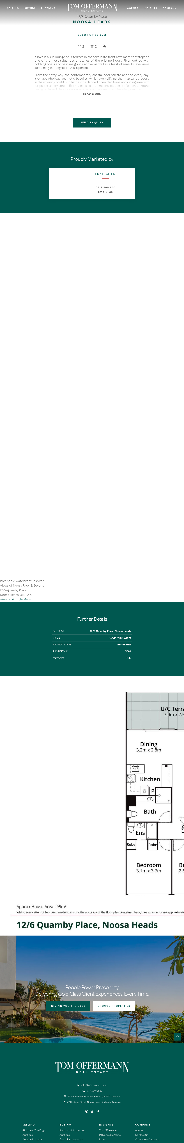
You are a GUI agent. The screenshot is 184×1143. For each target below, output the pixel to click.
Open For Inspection (71, 1081)
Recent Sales (29, 1086)
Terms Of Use (28, 1112)
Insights (150, 8)
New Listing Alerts (69, 1086)
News (102, 1081)
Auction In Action (32, 1081)
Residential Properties (72, 1072)
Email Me (105, 192)
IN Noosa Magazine (110, 1077)
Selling (13, 8)
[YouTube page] (97, 1054)
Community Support (147, 1081)
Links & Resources (145, 1086)
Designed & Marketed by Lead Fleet (153, 1112)
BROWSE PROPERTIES (114, 948)
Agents (132, 8)
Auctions (48, 8)
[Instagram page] (92, 1054)
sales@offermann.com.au (94, 1027)
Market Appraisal (32, 1090)
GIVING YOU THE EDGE (68, 948)
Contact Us (141, 1077)
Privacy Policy (44, 1112)
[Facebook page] (87, 1054)
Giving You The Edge (33, 1072)
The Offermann (108, 1072)
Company (169, 8)
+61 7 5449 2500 (94, 1033)
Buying (29, 8)
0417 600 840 (105, 187)
